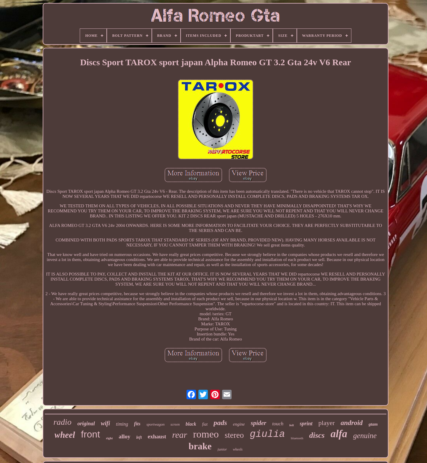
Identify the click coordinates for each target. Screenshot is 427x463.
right (109, 438)
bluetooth (297, 438)
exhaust (157, 436)
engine (239, 424)
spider (259, 423)
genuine (365, 436)
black (191, 424)
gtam (373, 424)
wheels (238, 449)
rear (179, 435)
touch (277, 424)
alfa (339, 434)
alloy (124, 436)
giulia (267, 434)
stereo (234, 435)
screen (175, 424)
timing (122, 424)
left (139, 437)
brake (200, 446)
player (326, 423)
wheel (65, 435)
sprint (306, 424)
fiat (205, 424)
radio (62, 422)
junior (222, 449)
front (90, 434)
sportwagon (155, 424)
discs (317, 435)
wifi (105, 423)
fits (137, 424)
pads (220, 423)
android (352, 423)
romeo (206, 434)
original (86, 424)
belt (291, 425)
